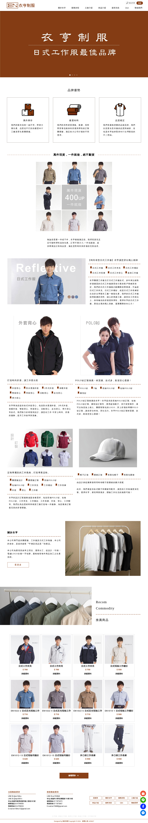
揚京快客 (66, 821)
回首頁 (95, 798)
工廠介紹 (88, 8)
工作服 (54, 816)
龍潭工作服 (72, 816)
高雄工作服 (82, 816)
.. (81, 821)
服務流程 (75, 8)
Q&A (127, 8)
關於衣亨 (62, 8)
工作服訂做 (92, 816)
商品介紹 (102, 8)
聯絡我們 (138, 8)
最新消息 (115, 8)
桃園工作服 (62, 816)
